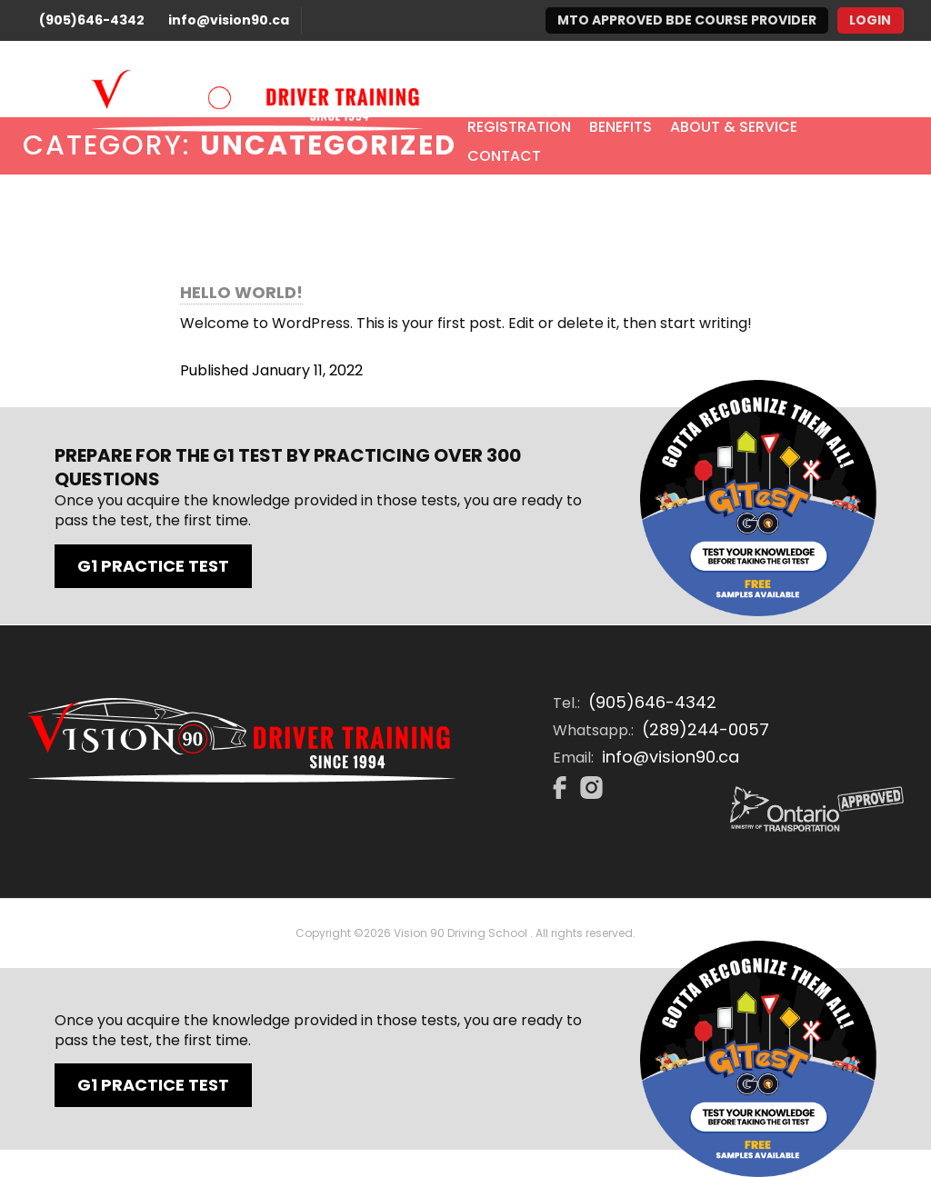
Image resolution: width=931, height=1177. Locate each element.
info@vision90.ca (228, 20)
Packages (566, 98)
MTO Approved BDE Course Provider (686, 20)
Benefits (620, 126)
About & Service (733, 126)
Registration (519, 126)
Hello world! (241, 293)
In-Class (759, 98)
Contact (504, 155)
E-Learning (664, 98)
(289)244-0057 (705, 729)
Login (870, 20)
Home (488, 98)
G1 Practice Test (153, 565)
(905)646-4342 (92, 20)
